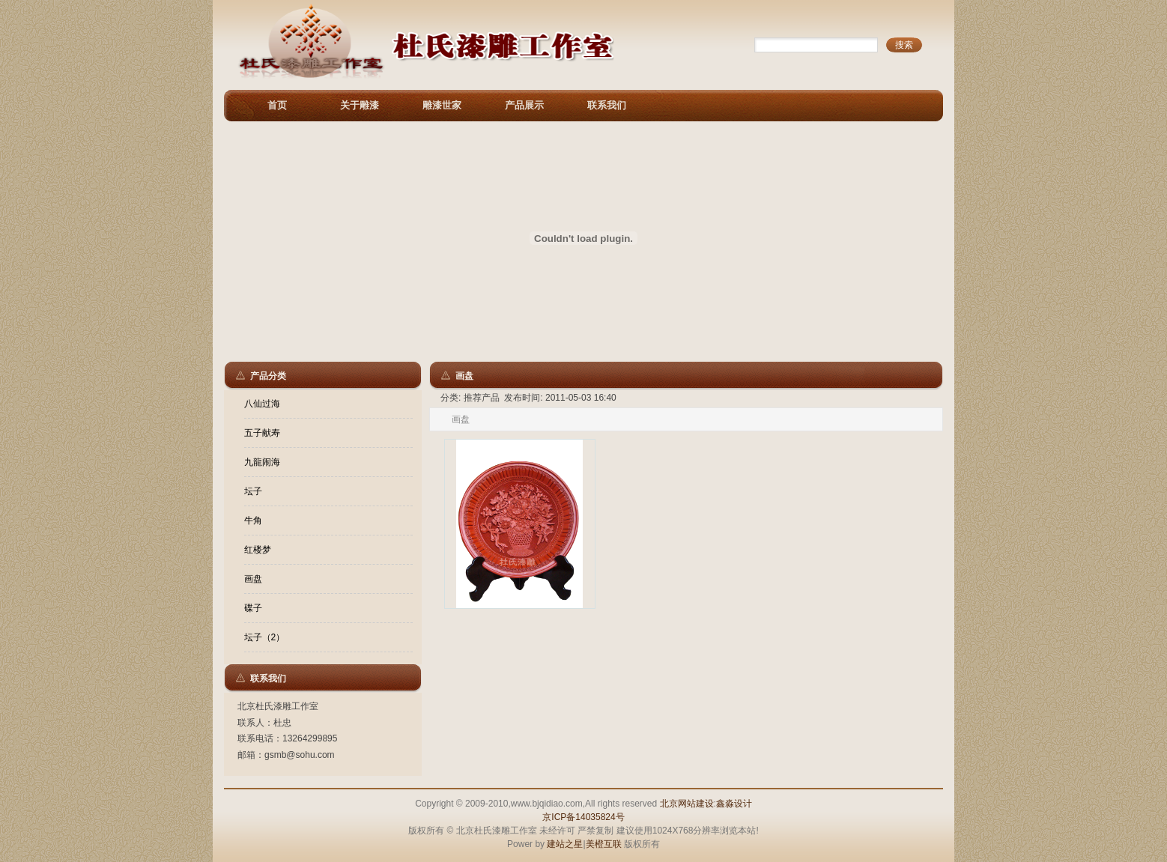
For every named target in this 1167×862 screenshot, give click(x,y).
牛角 (253, 520)
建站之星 (565, 844)
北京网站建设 (687, 803)
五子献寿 (262, 433)
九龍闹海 (262, 462)
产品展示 (524, 105)
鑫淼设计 (734, 803)
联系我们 (606, 105)
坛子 (253, 491)
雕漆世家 (441, 105)
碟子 (253, 608)
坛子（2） (264, 637)
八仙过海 (262, 403)
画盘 (253, 579)
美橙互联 (604, 844)
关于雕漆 (359, 105)
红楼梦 (257, 549)
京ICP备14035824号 (583, 817)
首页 (277, 105)
